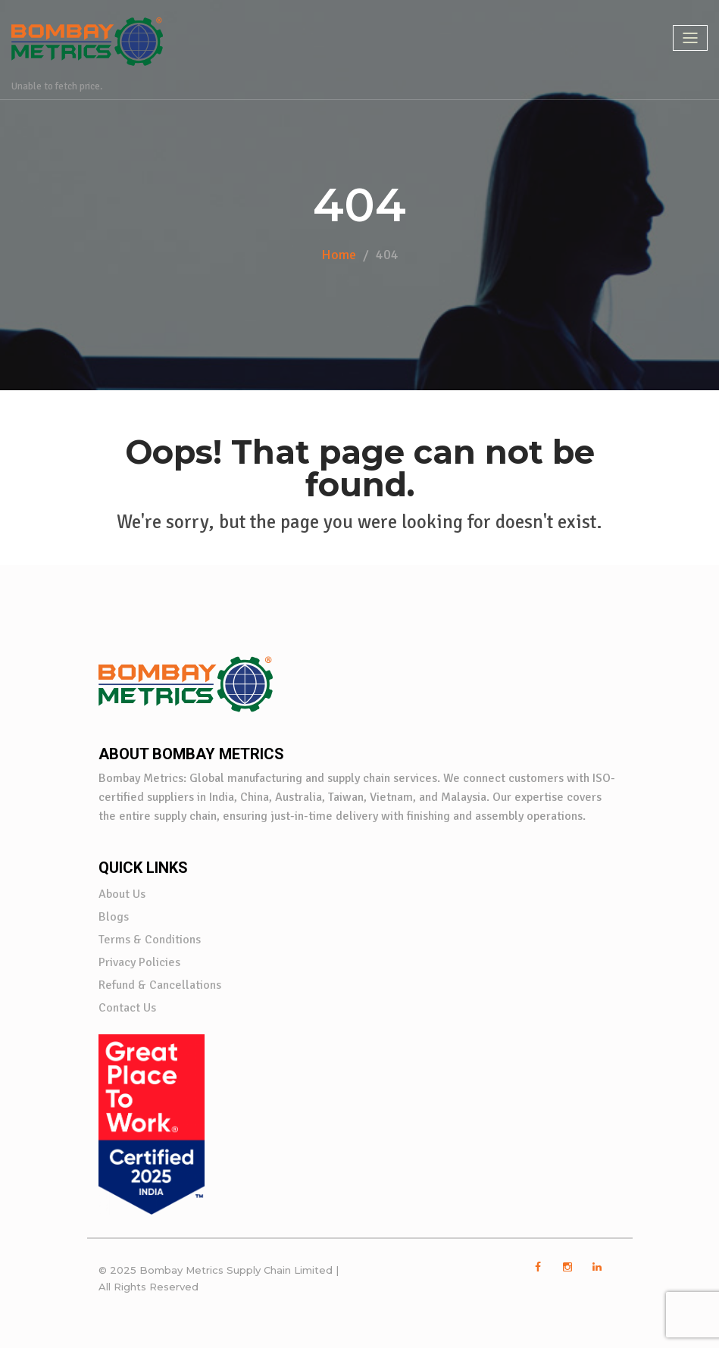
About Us (121, 894)
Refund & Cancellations (159, 985)
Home (338, 254)
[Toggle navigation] (690, 38)
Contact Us (127, 1007)
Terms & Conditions (149, 939)
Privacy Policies (139, 962)
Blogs (113, 916)
